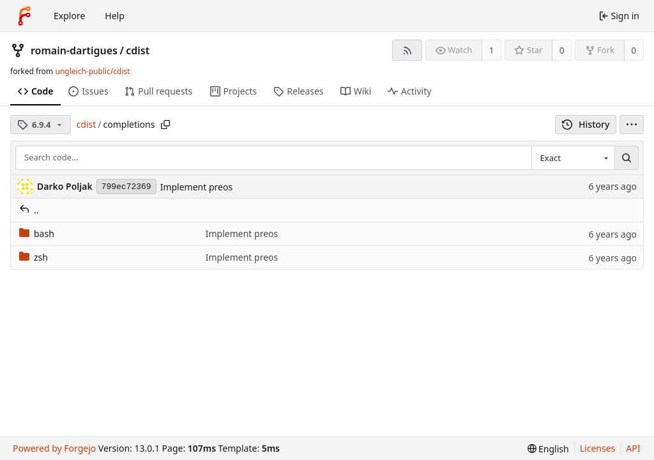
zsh (33, 257)
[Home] (24, 15)
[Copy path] (165, 125)
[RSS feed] (407, 50)
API (633, 448)
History (586, 124)
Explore (69, 16)
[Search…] (626, 158)
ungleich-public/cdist (92, 71)
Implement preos (196, 187)
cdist (137, 50)
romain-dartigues (74, 50)
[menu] (632, 124)
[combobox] (572, 158)
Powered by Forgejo (54, 448)
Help (115, 16)
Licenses (598, 448)
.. (29, 210)
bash (36, 233)
